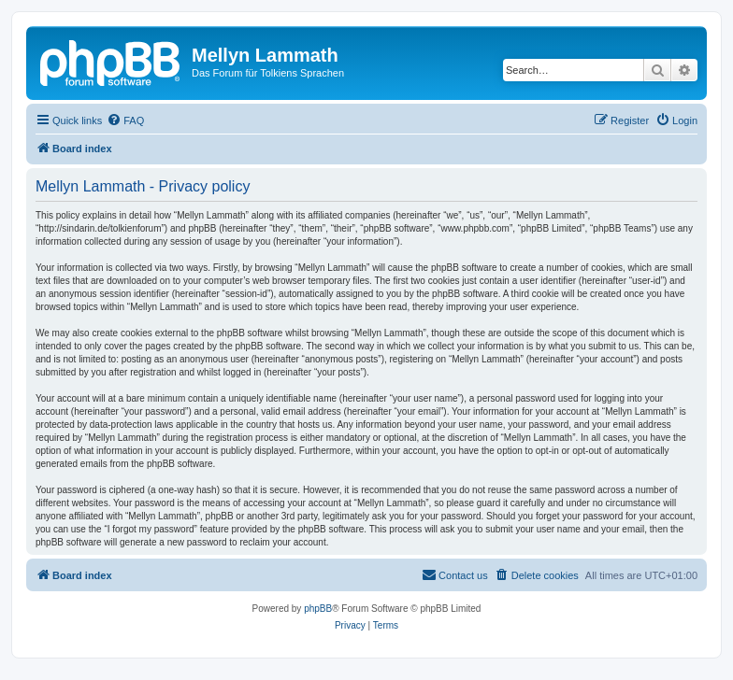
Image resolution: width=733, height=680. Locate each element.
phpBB (318, 608)
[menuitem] (125, 120)
